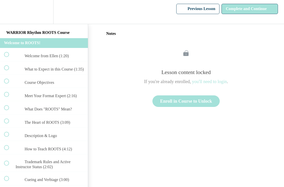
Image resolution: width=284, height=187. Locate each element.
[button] (9, 12)
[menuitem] (44, 12)
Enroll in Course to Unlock (186, 101)
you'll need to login (209, 81)
